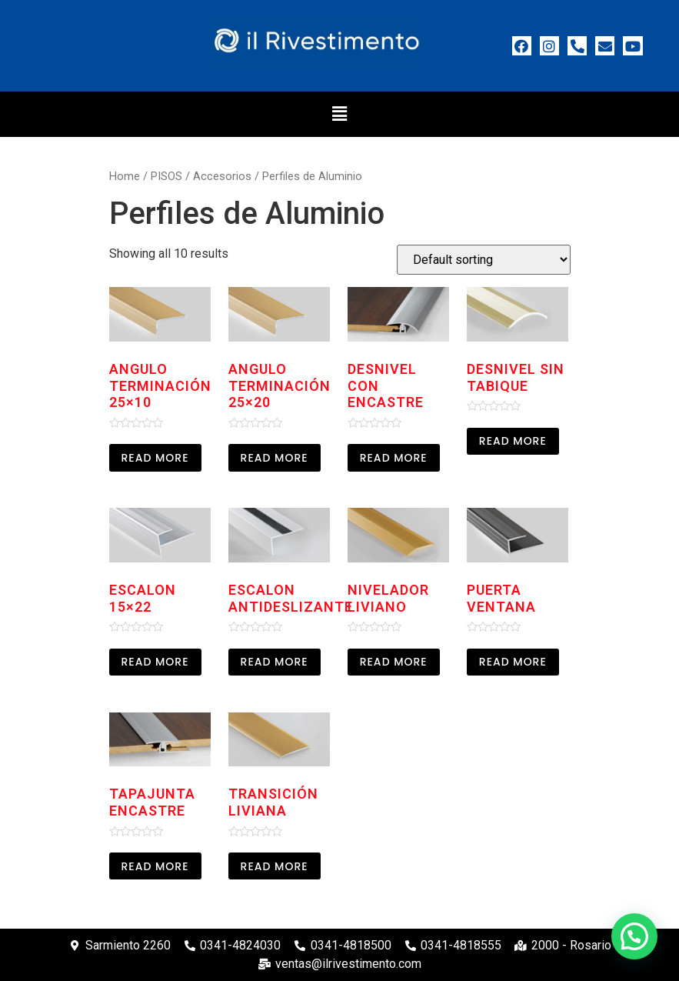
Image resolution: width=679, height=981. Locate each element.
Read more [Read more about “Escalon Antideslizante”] (274, 661)
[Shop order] (484, 260)
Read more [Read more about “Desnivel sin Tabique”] (513, 441)
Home (124, 176)
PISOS (166, 176)
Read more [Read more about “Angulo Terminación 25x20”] (274, 457)
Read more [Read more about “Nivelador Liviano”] (394, 661)
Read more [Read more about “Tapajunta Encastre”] (155, 866)
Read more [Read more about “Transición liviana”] (274, 866)
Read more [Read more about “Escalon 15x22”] (155, 661)
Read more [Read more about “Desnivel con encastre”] (394, 457)
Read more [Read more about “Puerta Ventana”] (513, 661)
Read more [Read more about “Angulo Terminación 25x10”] (155, 457)
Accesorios (222, 176)
